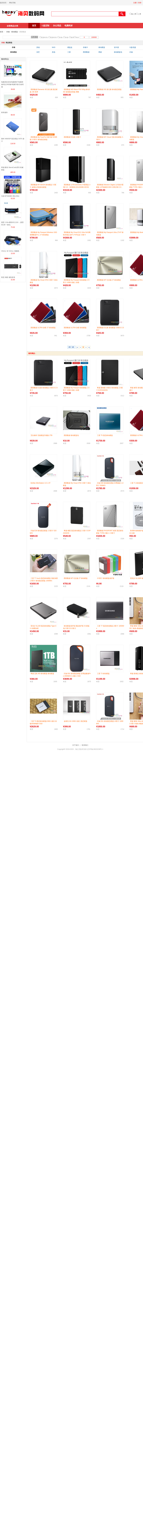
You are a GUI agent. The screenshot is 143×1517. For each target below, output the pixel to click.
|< (77, 347)
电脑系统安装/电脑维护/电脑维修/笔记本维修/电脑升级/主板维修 (12, 84)
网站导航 (12, 3)
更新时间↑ (53, 37)
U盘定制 (45, 25)
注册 (135, 3)
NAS (53, 47)
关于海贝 (75, 745)
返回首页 (3, 3)
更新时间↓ (44, 37)
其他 (38, 47)
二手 (139, 14)
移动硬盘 (14, 32)
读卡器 (116, 47)
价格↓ (61, 37)
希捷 (100, 52)
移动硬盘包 (118, 52)
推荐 (72, 37)
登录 (139, 3)
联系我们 (85, 745)
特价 (77, 37)
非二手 (133, 14)
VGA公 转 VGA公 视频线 (10, 251)
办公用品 (57, 25)
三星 (69, 52)
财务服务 (4, 112)
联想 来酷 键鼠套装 (8, 277)
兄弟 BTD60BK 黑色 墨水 (10, 196)
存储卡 (85, 47)
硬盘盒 (69, 47)
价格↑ (67, 37)
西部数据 (86, 52)
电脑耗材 (68, 25)
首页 (34, 25)
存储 (8, 32)
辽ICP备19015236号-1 (95, 749)
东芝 (38, 52)
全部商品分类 (12, 26)
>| (89, 347)
